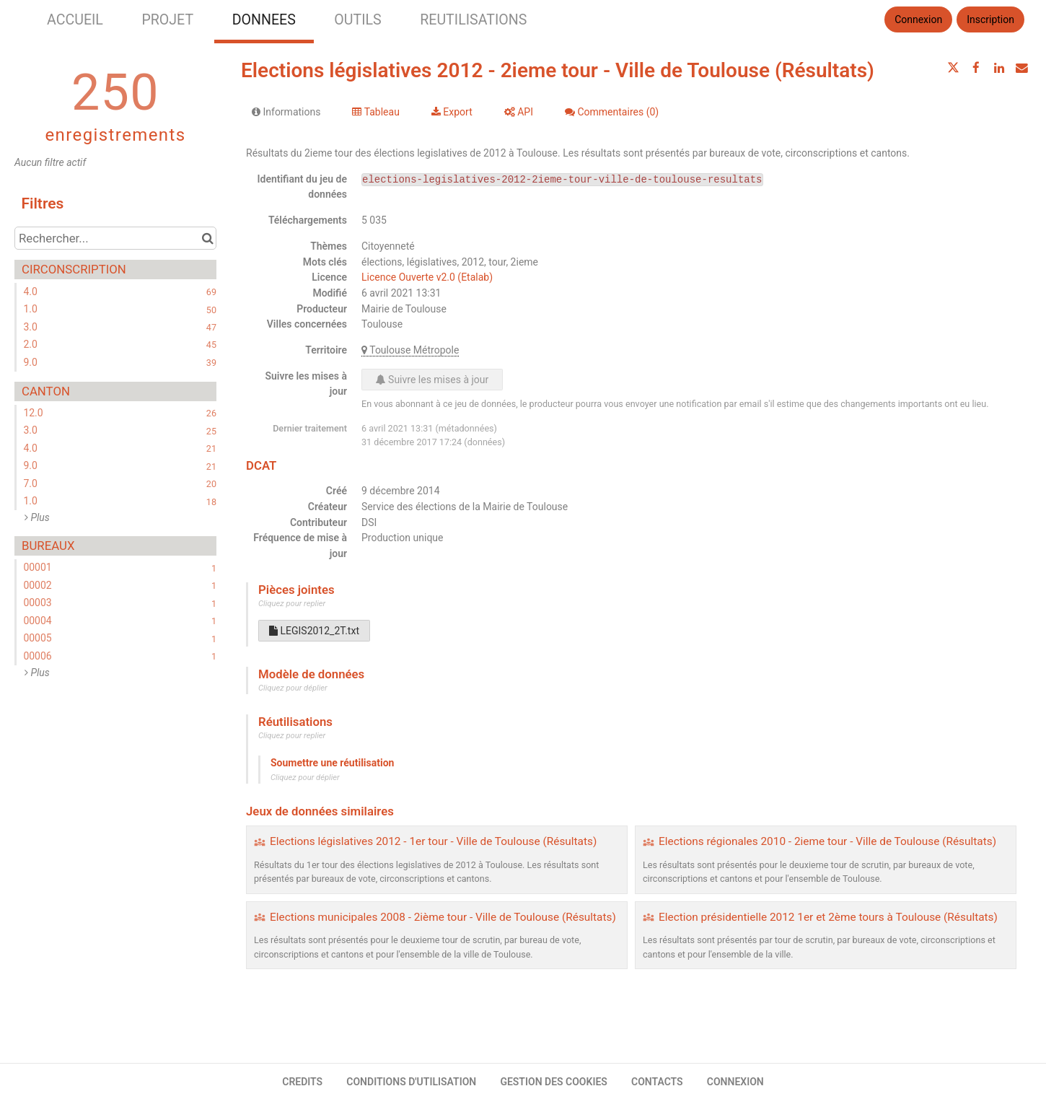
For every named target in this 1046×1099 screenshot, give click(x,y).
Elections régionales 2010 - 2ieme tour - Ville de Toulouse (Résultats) (827, 841)
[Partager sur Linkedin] (999, 68)
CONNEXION (735, 1081)
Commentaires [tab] (612, 112)
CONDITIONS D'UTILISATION (411, 1081)
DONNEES (264, 20)
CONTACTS (657, 1081)
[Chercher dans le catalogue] (207, 238)
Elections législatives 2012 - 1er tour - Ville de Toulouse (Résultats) (433, 841)
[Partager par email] (1021, 68)
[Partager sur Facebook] (976, 68)
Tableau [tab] (375, 112)
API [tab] (518, 112)
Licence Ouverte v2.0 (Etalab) (427, 277)
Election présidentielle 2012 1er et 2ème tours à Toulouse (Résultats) (828, 917)
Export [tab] (452, 112)
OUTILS (357, 20)
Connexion (918, 19)
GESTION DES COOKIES (553, 1081)
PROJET (167, 20)
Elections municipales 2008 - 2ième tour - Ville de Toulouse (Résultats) (443, 917)
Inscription (990, 19)
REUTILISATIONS (473, 20)
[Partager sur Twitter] (954, 68)
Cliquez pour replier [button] (291, 603)
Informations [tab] (286, 112)
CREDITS (302, 1081)
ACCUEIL (75, 20)
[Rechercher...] (115, 238)
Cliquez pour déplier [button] (293, 688)
